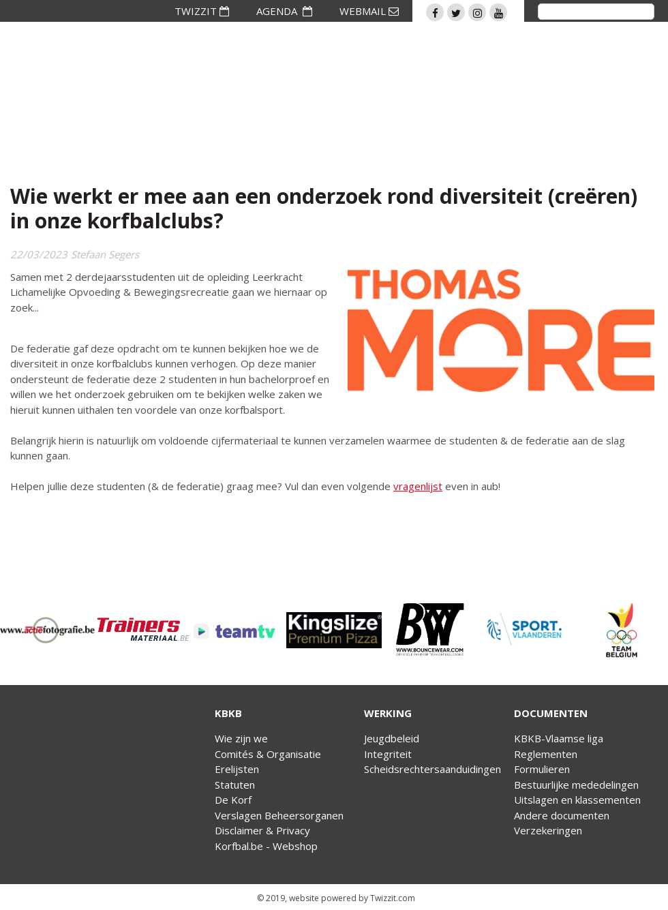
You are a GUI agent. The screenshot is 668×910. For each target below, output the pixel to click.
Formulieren (542, 769)
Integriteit (388, 754)
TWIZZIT (201, 11)
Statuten (235, 784)
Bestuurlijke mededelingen (576, 784)
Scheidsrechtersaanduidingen (432, 769)
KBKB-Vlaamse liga (558, 738)
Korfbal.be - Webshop (266, 846)
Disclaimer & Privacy (262, 830)
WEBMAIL (369, 11)
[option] (47, 630)
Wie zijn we (241, 738)
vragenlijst (417, 486)
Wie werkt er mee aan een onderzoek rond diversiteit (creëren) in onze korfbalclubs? (323, 208)
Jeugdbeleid (391, 738)
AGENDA (284, 11)
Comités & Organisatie (268, 754)
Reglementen (545, 754)
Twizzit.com (392, 898)
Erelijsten (237, 769)
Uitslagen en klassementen (577, 799)
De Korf (233, 799)
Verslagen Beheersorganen (279, 815)
